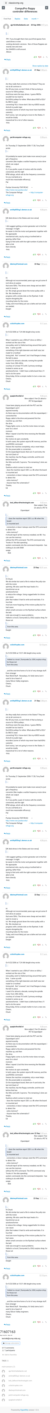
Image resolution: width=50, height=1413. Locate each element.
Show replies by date (40, 66)
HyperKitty (24, 1410)
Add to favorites (9, 1355)
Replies (17, 19)
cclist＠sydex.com (17, 324)
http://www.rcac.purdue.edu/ (17, 190)
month (34, 19)
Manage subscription (11, 1343)
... (7, 33)
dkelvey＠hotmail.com (18, 264)
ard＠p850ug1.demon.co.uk (21, 70)
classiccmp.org (16, 3)
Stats (26, 19)
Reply (7, 60)
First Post (7, 19)
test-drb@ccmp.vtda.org (11, 1338)
